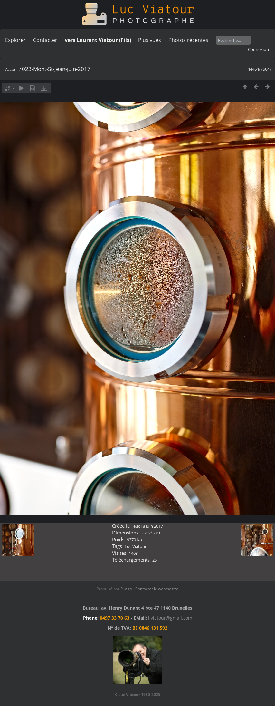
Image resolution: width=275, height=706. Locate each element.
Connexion (258, 49)
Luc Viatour (136, 546)
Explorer (15, 40)
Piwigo (126, 589)
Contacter (45, 40)
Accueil (11, 69)
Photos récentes (188, 40)
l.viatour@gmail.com (170, 618)
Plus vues (149, 40)
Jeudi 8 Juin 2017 (147, 526)
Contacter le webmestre (156, 589)
